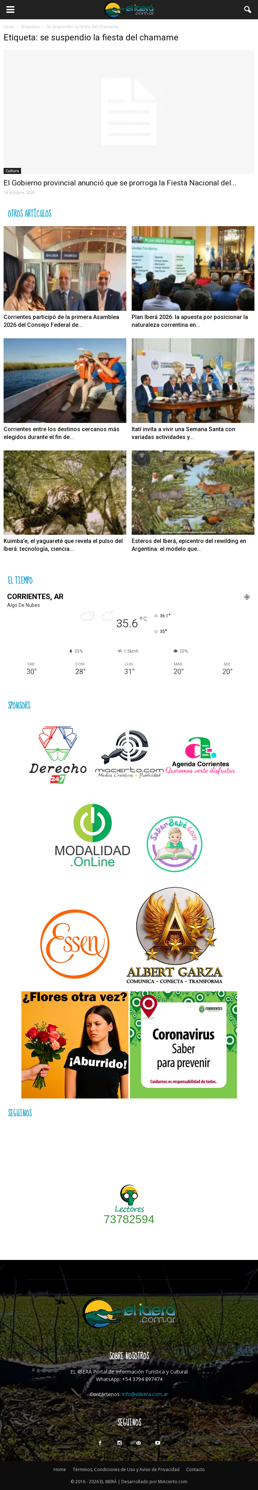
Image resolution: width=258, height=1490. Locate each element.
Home (60, 1469)
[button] (248, 9)
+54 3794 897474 (142, 1379)
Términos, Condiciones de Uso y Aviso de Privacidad (126, 1469)
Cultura (12, 170)
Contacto (195, 1469)
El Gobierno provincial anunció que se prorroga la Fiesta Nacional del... (120, 183)
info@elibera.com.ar (145, 1394)
